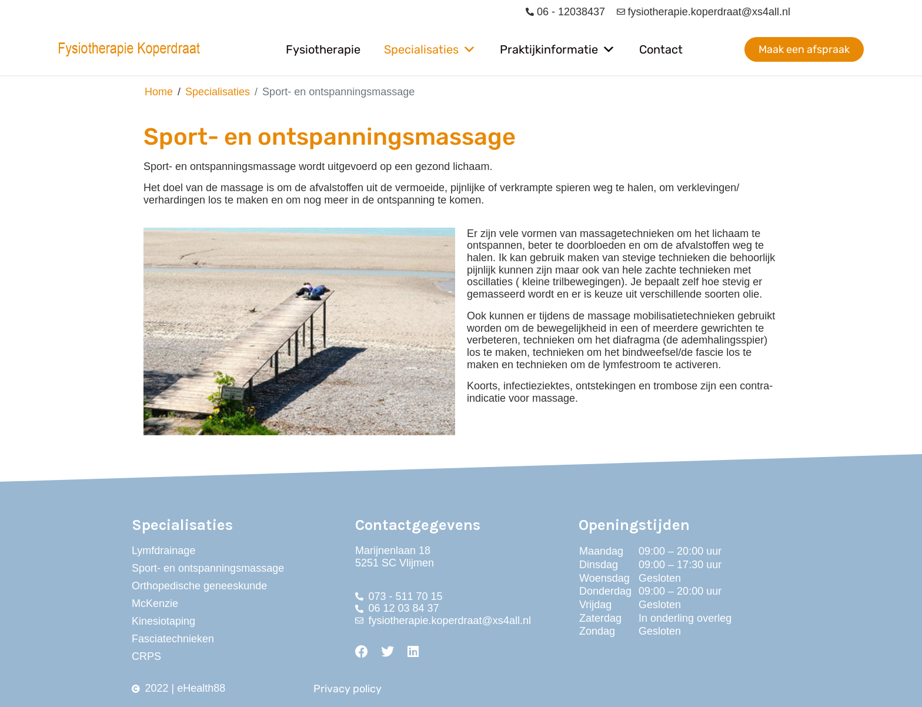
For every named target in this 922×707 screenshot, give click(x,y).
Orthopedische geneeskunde (199, 586)
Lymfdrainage (163, 550)
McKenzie (155, 603)
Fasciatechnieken (173, 639)
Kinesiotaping (163, 621)
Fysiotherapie (323, 49)
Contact (661, 49)
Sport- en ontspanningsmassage (208, 568)
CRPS (146, 656)
